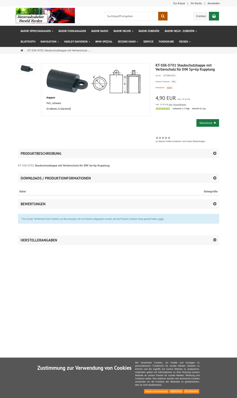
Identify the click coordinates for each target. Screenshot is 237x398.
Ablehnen (176, 391)
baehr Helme (123, 31)
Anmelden (214, 3)
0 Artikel (201, 16)
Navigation (50, 41)
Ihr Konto (196, 3)
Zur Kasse (179, 3)
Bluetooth (28, 41)
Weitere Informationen (156, 391)
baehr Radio (99, 31)
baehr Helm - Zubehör (181, 31)
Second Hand (128, 41)
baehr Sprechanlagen (37, 31)
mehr (160, 218)
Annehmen (191, 391)
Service (148, 41)
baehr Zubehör (149, 31)
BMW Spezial (104, 41)
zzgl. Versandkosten (177, 104)
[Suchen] (163, 16)
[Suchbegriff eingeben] (131, 16)
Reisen (184, 41)
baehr (169, 87)
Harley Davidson (77, 41)
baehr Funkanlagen (72, 31)
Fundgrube (166, 41)
